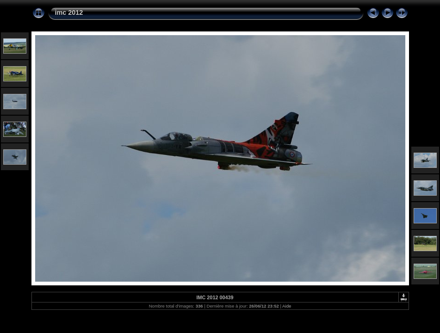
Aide (286, 305)
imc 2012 (69, 12)
